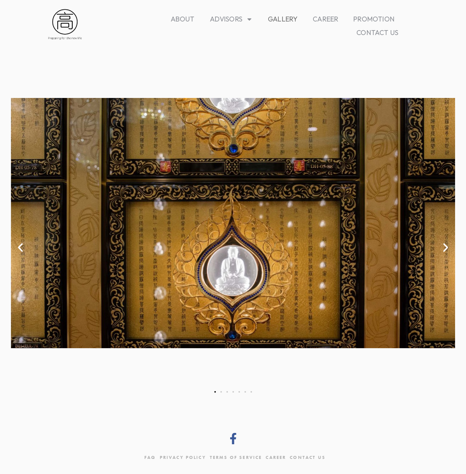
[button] (20, 247)
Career (325, 19)
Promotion (373, 19)
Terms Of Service (236, 457)
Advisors (231, 19)
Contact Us (377, 32)
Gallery (283, 19)
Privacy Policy (183, 457)
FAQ (150, 457)
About (183, 19)
